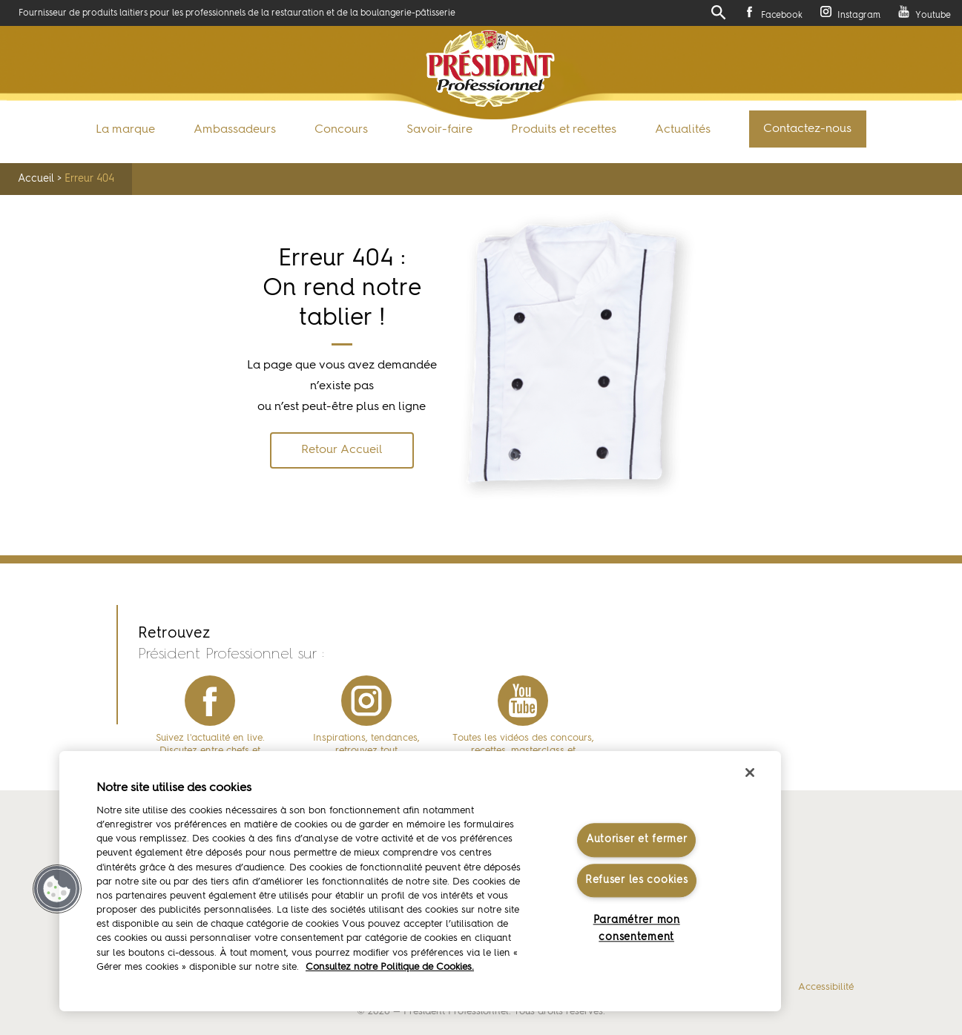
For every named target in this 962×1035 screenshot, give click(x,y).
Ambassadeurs (235, 130)
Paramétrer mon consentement (636, 928)
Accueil (36, 178)
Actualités (683, 130)
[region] (420, 881)
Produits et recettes (563, 130)
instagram (366, 700)
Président (490, 69)
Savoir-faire (439, 130)
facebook (210, 700)
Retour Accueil (342, 450)
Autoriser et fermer (637, 840)
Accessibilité (826, 987)
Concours (341, 130)
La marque (125, 130)
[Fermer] (750, 772)
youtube (523, 700)
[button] (57, 889)
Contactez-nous (807, 129)
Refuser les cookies (636, 880)
